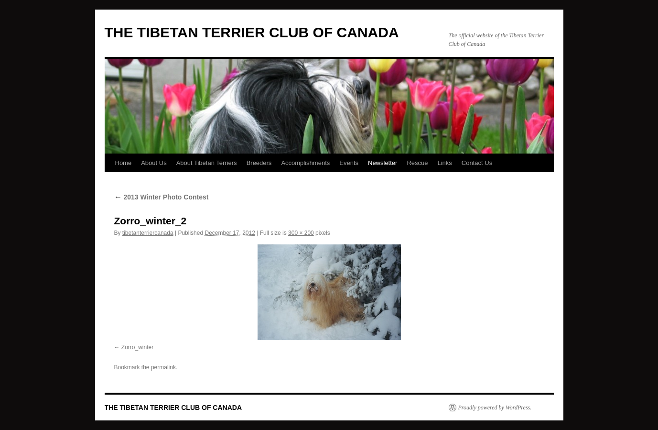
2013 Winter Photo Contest (161, 197)
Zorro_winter (137, 347)
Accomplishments (305, 162)
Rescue (417, 162)
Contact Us (477, 162)
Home (123, 162)
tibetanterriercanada (147, 233)
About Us (153, 162)
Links (445, 162)
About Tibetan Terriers (206, 162)
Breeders (259, 162)
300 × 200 (301, 233)
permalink (163, 367)
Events (348, 162)
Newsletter (382, 162)
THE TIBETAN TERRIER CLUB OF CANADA (252, 32)
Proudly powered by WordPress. (495, 407)
